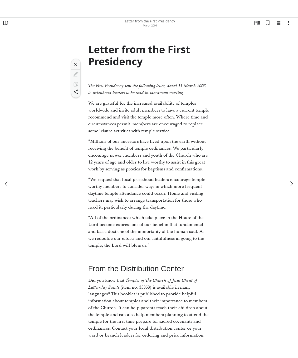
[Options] (288, 23)
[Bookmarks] (267, 23)
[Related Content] (278, 23)
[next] (291, 184)
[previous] (6, 184)
